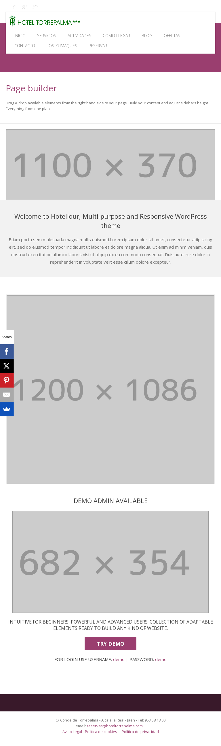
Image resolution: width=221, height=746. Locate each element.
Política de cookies (101, 731)
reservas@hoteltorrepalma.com (115, 725)
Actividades (79, 35)
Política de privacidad (140, 731)
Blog (147, 35)
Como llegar (116, 35)
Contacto (24, 45)
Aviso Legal (72, 731)
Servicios (46, 35)
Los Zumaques (62, 45)
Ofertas (172, 35)
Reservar (98, 45)
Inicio (20, 35)
